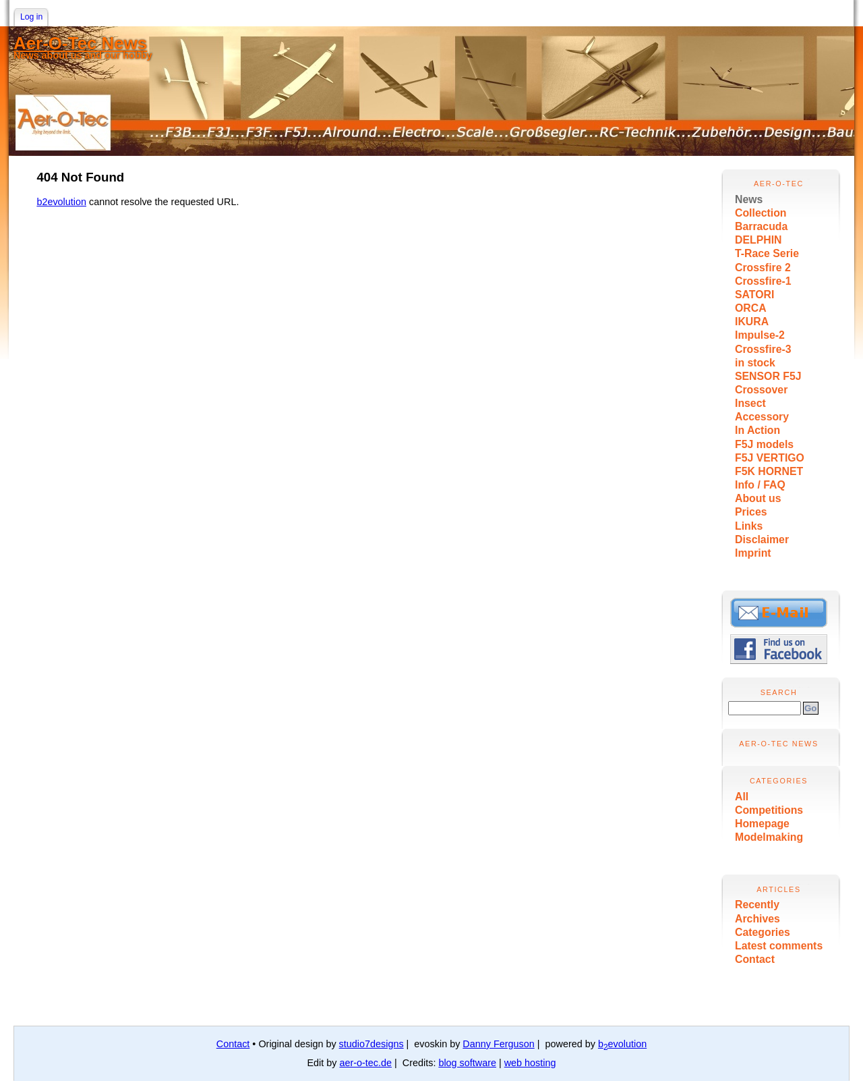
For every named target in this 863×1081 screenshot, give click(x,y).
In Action (757, 430)
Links (749, 526)
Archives (757, 918)
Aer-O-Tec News (80, 43)
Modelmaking (769, 837)
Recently (757, 904)
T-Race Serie (767, 253)
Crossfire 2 (763, 267)
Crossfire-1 (763, 281)
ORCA (751, 308)
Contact (755, 959)
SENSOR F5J (768, 376)
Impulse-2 (760, 335)
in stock (755, 362)
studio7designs (371, 1043)
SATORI (754, 294)
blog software (467, 1062)
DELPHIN (758, 240)
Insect (750, 403)
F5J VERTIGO (769, 458)
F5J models (764, 444)
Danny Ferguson (498, 1043)
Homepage (762, 823)
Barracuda (761, 226)
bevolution (622, 1043)
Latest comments (779, 945)
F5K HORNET (769, 471)
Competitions (769, 810)
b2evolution (61, 201)
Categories (762, 932)
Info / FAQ (760, 485)
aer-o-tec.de (365, 1062)
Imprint (753, 553)
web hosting (530, 1062)
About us (758, 498)
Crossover (761, 389)
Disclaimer (762, 539)
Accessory (762, 416)
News (749, 199)
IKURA (752, 321)
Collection (761, 213)
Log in (31, 17)
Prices (751, 512)
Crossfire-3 (763, 349)
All (741, 796)
